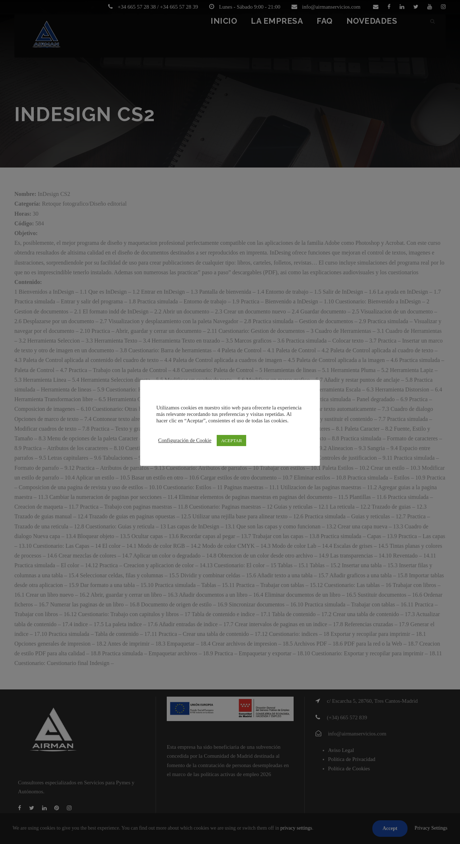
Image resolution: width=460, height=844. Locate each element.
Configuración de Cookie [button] (184, 440)
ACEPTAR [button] (231, 440)
